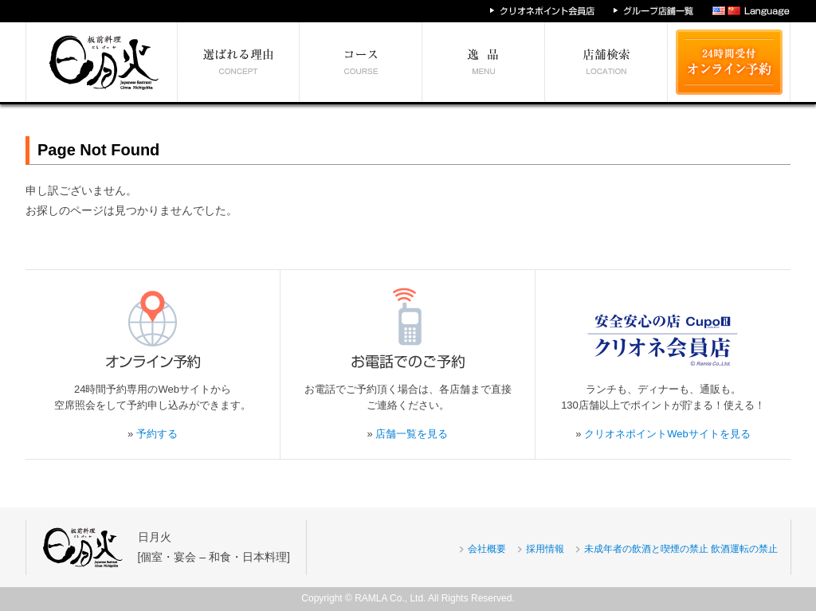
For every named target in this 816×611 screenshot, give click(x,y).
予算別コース (361, 62)
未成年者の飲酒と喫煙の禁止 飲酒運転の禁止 (681, 548)
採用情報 (545, 548)
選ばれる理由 (239, 62)
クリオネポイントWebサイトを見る (667, 434)
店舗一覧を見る (411, 434)
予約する (157, 434)
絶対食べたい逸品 (483, 62)
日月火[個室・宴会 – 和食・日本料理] (214, 547)
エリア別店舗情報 (606, 62)
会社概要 (487, 548)
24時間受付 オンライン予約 (729, 62)
